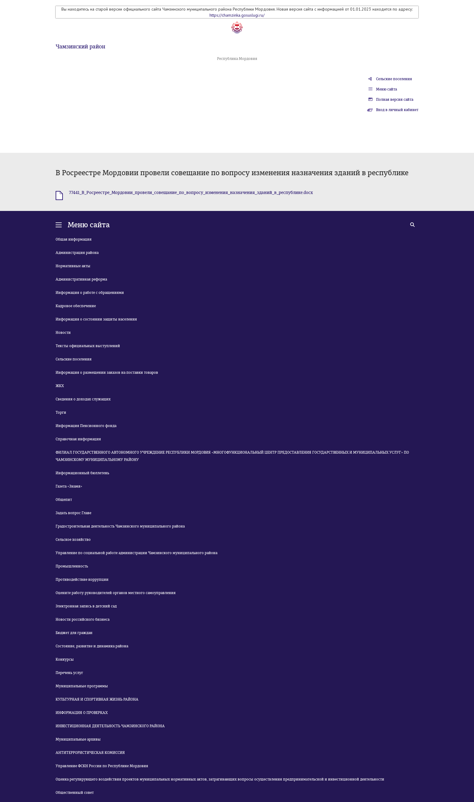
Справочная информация (78, 439)
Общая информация (74, 239)
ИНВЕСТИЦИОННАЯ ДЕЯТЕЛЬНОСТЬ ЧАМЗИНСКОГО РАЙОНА (110, 726)
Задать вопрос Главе (73, 513)
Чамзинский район (80, 46)
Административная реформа (81, 279)
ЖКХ (60, 386)
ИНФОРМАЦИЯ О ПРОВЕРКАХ (82, 713)
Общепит (64, 500)
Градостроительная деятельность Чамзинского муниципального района (120, 526)
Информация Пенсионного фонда (86, 426)
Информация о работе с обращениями (90, 293)
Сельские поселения (394, 79)
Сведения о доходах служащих (83, 399)
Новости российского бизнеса (82, 619)
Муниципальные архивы (78, 739)
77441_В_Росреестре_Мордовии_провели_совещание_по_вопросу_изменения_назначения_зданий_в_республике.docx (191, 192)
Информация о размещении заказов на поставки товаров (107, 372)
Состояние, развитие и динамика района (92, 646)
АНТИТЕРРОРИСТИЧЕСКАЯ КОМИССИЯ (90, 753)
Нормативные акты (73, 266)
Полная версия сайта (394, 99)
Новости (63, 332)
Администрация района (77, 253)
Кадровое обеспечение (76, 306)
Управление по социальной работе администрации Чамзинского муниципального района (136, 553)
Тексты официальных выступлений (88, 346)
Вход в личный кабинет (397, 110)
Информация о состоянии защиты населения (96, 319)
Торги (61, 412)
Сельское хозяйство (73, 539)
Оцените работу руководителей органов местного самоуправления (116, 593)
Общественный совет (75, 792)
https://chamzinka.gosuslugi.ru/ (237, 15)
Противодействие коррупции (82, 579)
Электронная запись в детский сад (86, 606)
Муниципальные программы (82, 686)
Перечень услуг (69, 673)
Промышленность (72, 566)
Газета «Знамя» (69, 486)
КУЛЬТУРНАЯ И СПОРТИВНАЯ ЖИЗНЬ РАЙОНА (97, 699)
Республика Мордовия (237, 59)
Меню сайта (386, 89)
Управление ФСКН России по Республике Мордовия (102, 766)
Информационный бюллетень (82, 473)
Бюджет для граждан (74, 633)
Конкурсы (65, 659)
